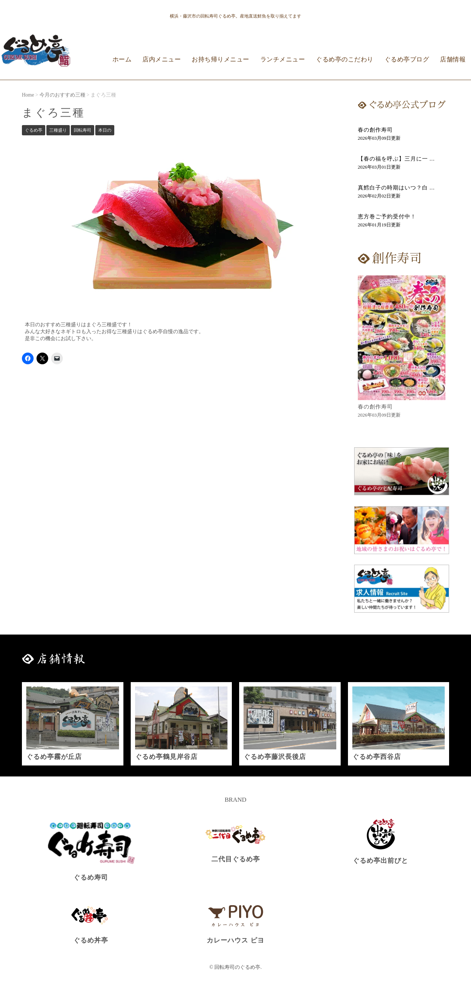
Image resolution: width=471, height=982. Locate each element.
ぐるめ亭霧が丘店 (54, 756)
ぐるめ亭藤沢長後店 (275, 756)
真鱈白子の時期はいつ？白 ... (396, 188)
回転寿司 (82, 130)
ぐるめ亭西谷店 (376, 756)
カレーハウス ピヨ (235, 940)
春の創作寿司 (375, 130)
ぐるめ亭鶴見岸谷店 (166, 756)
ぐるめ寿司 (90, 877)
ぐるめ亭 (33, 130)
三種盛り (58, 130)
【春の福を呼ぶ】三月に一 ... (396, 159)
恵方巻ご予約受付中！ (387, 216)
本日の (104, 130)
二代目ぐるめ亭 (235, 859)
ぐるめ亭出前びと (380, 860)
